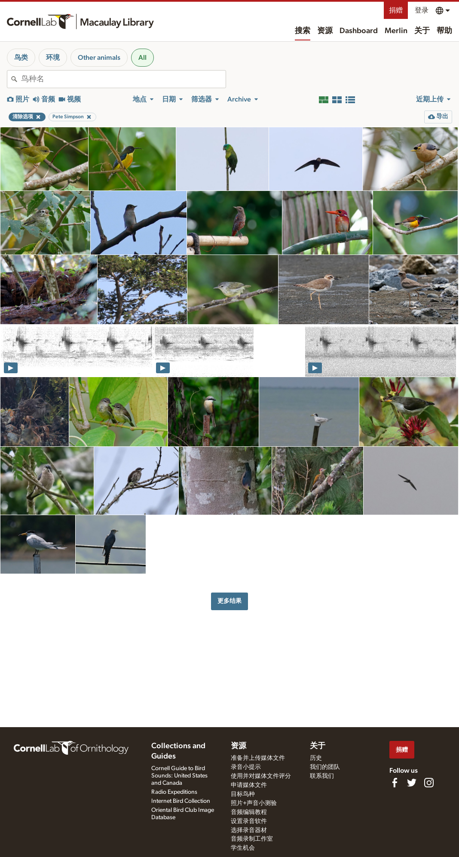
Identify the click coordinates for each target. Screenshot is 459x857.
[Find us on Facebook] (394, 782)
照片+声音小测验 (254, 803)
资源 (325, 31)
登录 (421, 10)
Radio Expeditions (174, 792)
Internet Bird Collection (180, 801)
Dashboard (359, 31)
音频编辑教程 (249, 812)
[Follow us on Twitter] (412, 782)
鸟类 (21, 57)
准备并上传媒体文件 (258, 758)
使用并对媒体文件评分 (261, 776)
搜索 (302, 31)
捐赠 (396, 10)
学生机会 (243, 848)
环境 (53, 57)
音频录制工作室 (252, 839)
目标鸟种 (243, 794)
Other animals (99, 57)
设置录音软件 (249, 821)
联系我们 (322, 776)
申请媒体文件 (249, 785)
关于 (422, 31)
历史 (316, 758)
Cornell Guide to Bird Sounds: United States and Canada (179, 775)
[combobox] (123, 79)
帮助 (444, 31)
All (142, 57)
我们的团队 (325, 767)
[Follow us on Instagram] (429, 782)
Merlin (396, 31)
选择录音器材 (249, 830)
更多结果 (229, 601)
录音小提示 (246, 767)
